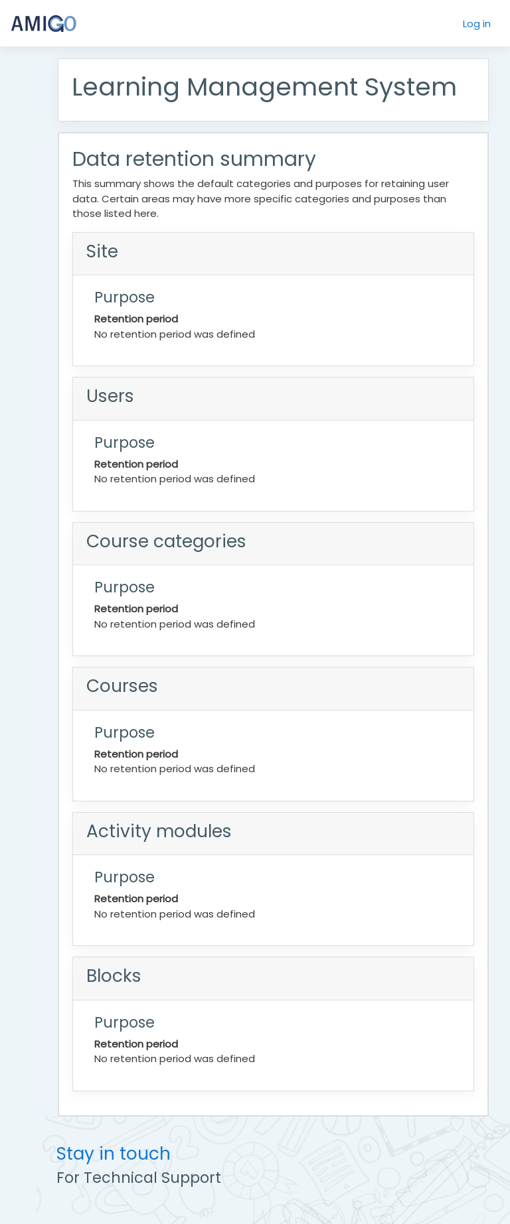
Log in (477, 24)
